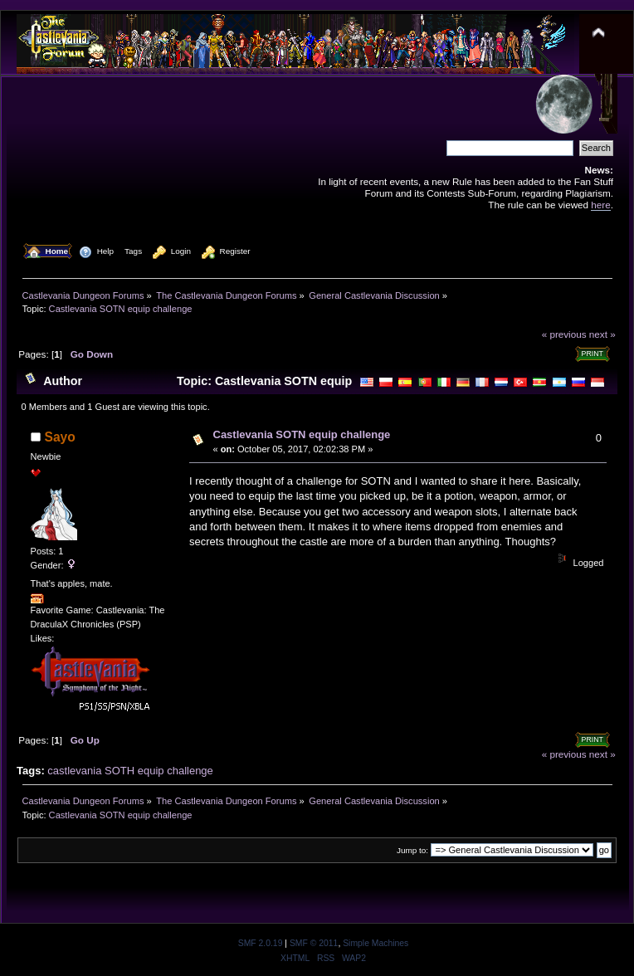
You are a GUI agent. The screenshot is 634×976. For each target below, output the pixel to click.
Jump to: (412, 850)
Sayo (60, 437)
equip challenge (175, 770)
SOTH (119, 770)
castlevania (74, 770)
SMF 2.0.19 (260, 943)
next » (602, 334)
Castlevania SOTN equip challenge (302, 434)
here (600, 204)
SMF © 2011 (314, 943)
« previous (564, 334)
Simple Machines (375, 943)
